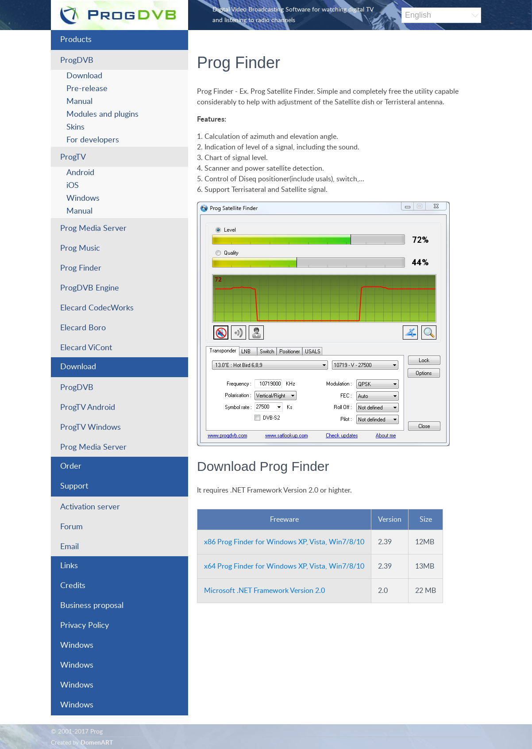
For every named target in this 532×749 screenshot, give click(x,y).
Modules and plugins (102, 114)
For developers (92, 140)
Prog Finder (80, 268)
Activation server (90, 507)
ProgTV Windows (90, 428)
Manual (79, 102)
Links (69, 566)
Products (76, 40)
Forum (71, 527)
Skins (75, 127)
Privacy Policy (84, 626)
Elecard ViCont (86, 348)
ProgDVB (76, 61)
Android (80, 173)
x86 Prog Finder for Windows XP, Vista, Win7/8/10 (284, 542)
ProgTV (73, 157)
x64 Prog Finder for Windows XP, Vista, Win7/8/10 (284, 566)
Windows (83, 199)
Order (70, 466)
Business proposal (91, 606)
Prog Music (80, 248)
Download (84, 76)
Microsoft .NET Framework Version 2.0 (264, 590)
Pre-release (87, 89)
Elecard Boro (83, 328)
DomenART (97, 743)
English (418, 15)
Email (69, 547)
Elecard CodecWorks (97, 308)
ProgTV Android (87, 408)
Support (74, 486)
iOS (72, 186)
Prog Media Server (93, 229)
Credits (72, 586)
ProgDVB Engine (89, 288)
